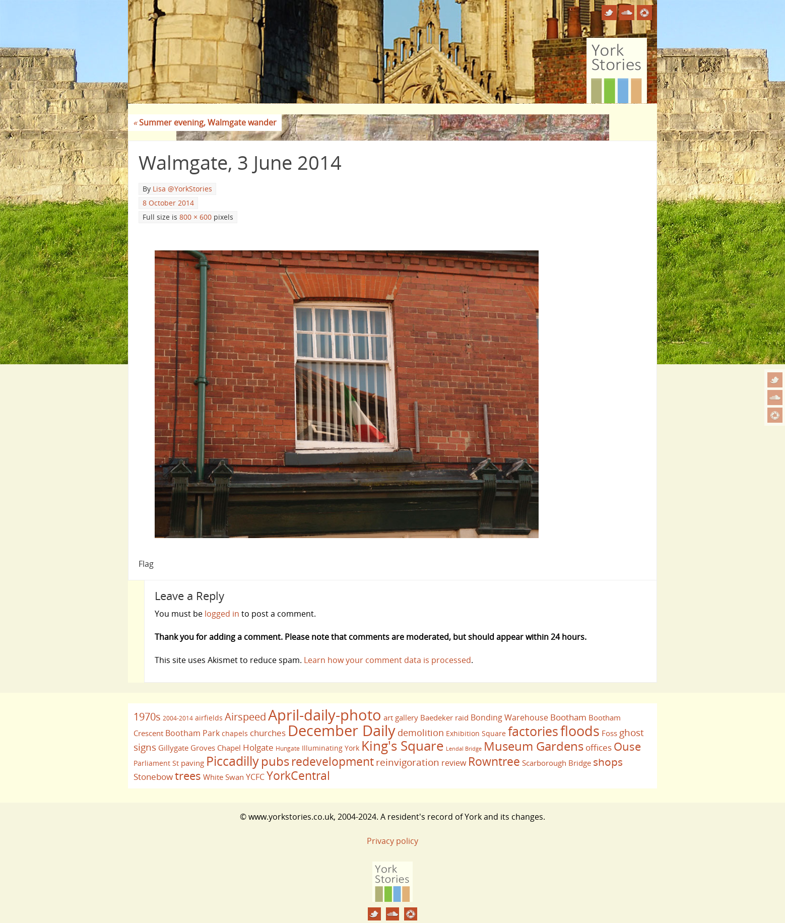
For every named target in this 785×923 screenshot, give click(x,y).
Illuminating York (330, 748)
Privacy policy (392, 840)
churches (268, 733)
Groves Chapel (215, 748)
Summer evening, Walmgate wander (205, 122)
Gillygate (173, 748)
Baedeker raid (444, 717)
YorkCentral (298, 775)
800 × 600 (195, 217)
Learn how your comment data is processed (387, 660)
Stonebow (153, 776)
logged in (222, 613)
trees (188, 775)
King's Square (402, 746)
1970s (147, 716)
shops (608, 762)
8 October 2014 (168, 203)
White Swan (223, 777)
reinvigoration (407, 762)
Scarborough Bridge (556, 763)
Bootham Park (192, 733)
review (453, 762)
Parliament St (156, 763)
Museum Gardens (533, 746)
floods (580, 731)
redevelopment (332, 761)
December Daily (342, 730)
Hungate (288, 748)
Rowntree (494, 761)
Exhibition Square (476, 733)
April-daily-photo (324, 714)
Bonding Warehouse (509, 717)
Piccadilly (232, 760)
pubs (275, 761)
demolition (421, 732)
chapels (235, 733)
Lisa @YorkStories (182, 188)
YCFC (255, 776)
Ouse (627, 746)
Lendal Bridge (464, 748)
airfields (209, 717)
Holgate (258, 747)
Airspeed (245, 716)
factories (533, 731)
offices (598, 747)
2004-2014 (178, 718)
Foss (609, 733)
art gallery (400, 717)
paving (192, 763)
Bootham (568, 717)
